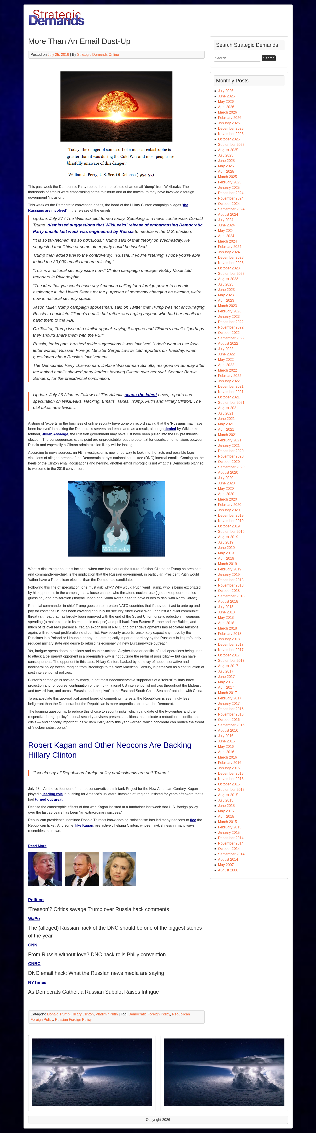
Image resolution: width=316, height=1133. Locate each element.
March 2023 (227, 306)
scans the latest (141, 394)
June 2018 (226, 612)
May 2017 (226, 682)
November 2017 (231, 650)
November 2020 (231, 456)
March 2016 (227, 757)
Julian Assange (55, 434)
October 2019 (229, 526)
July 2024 (226, 220)
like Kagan (84, 825)
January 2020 (229, 510)
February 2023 (229, 311)
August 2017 (228, 666)
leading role (52, 794)
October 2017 (229, 655)
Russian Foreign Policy (73, 1019)
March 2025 (227, 177)
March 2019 (227, 564)
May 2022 (226, 359)
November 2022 (231, 327)
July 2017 (226, 671)
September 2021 (231, 402)
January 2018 (229, 639)
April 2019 (226, 558)
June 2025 (226, 161)
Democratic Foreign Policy (149, 1014)
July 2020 (226, 478)
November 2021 (231, 392)
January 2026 (229, 123)
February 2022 (229, 376)
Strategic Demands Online (98, 54)
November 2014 (231, 843)
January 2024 (229, 252)
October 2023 (229, 268)
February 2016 (229, 763)
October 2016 (229, 720)
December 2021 (231, 386)
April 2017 (226, 687)
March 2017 (227, 693)
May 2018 (226, 617)
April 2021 (226, 429)
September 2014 (231, 854)
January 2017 (229, 703)
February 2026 (229, 118)
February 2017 (229, 698)
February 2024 (229, 247)
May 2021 (226, 424)
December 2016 (231, 709)
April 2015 (226, 816)
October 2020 (229, 462)
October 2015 (229, 784)
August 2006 (228, 870)
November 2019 (231, 521)
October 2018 (229, 591)
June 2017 (226, 677)
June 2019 (226, 548)
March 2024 (227, 241)
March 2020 (227, 499)
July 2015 (226, 800)
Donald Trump (58, 1014)
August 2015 (228, 795)
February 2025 (229, 182)
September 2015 (231, 789)
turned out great (49, 799)
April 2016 (226, 752)
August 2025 (228, 150)
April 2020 (226, 494)
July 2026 (226, 91)
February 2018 (229, 634)
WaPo (34, 918)
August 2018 (228, 601)
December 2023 (231, 257)
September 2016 (231, 725)
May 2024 (226, 230)
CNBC (34, 963)
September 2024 (231, 209)
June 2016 (226, 741)
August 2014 (228, 859)
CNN (33, 945)
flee (193, 820)
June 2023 (226, 290)
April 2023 (226, 300)
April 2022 (226, 365)
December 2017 (231, 644)
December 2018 (231, 580)
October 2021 (229, 397)
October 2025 (229, 139)
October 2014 (229, 849)
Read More (37, 846)
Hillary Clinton (83, 1014)
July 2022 (226, 349)
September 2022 (231, 338)
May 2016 (226, 746)
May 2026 (226, 101)
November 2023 (231, 263)
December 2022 (231, 322)
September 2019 (231, 531)
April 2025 (226, 171)
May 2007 (226, 865)
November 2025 (231, 134)
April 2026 (226, 107)
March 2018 (227, 628)
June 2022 (226, 354)
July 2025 (226, 155)
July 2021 (226, 413)
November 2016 (231, 714)
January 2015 (229, 832)
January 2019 (229, 574)
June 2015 (226, 806)
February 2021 (229, 440)
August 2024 (228, 214)
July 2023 (226, 284)
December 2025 (231, 128)
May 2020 (226, 488)
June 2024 (226, 225)
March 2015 (227, 822)
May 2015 (226, 811)
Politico (36, 899)
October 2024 (229, 204)
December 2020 (231, 451)
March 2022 (227, 370)
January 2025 (229, 187)
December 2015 (231, 773)
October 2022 (229, 333)
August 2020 (228, 472)
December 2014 (231, 838)
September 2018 (231, 596)
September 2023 (231, 273)
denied (170, 429)
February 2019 (229, 569)
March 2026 (227, 112)
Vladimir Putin (107, 1014)
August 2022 (228, 343)
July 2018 (226, 607)
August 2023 (228, 279)
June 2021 (226, 419)
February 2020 (229, 505)
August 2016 (228, 730)
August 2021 (228, 408)
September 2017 (231, 660)
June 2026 (226, 96)
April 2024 (226, 236)
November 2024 (231, 198)
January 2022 (229, 381)
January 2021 (229, 445)
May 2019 (226, 553)
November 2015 (231, 779)
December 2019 (231, 515)
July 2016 (226, 736)
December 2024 (231, 193)
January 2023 (229, 316)
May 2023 (226, 295)
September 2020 (231, 467)
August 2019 (228, 537)
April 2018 (226, 623)
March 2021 (227, 435)
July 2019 (226, 542)
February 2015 (229, 827)
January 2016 (229, 768)
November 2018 (231, 585)
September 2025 (231, 144)
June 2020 (226, 483)
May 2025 (226, 166)
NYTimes (37, 982)
